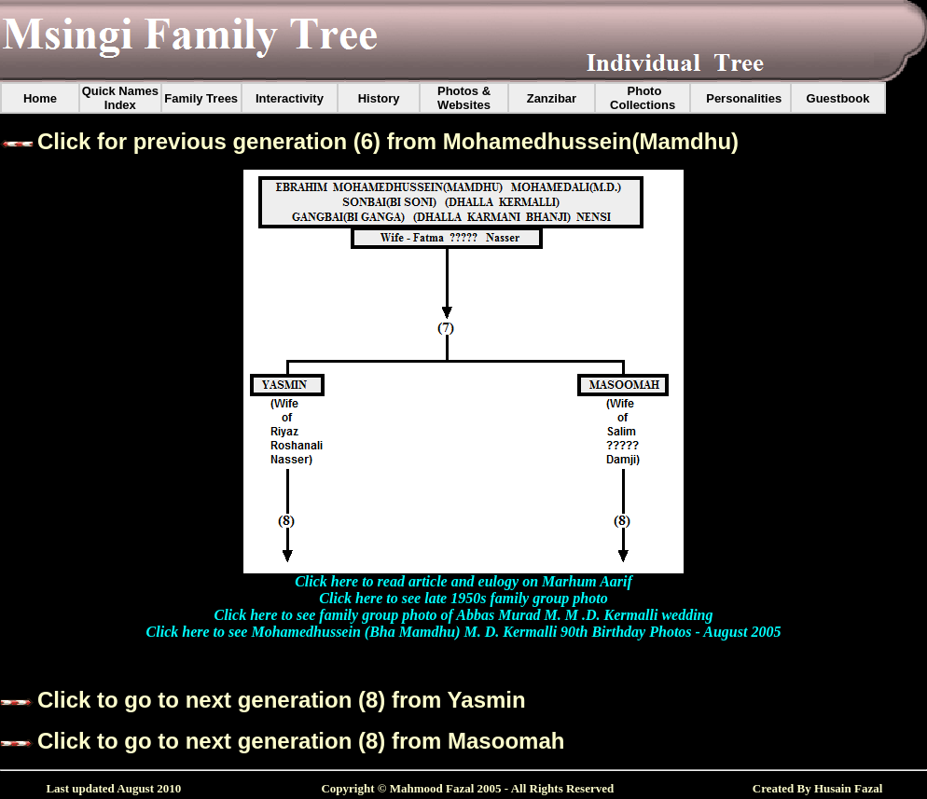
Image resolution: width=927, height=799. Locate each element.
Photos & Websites (464, 98)
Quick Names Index (120, 98)
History (379, 98)
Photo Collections (642, 98)
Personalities (744, 98)
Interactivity (290, 98)
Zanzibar (551, 98)
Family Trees (201, 98)
